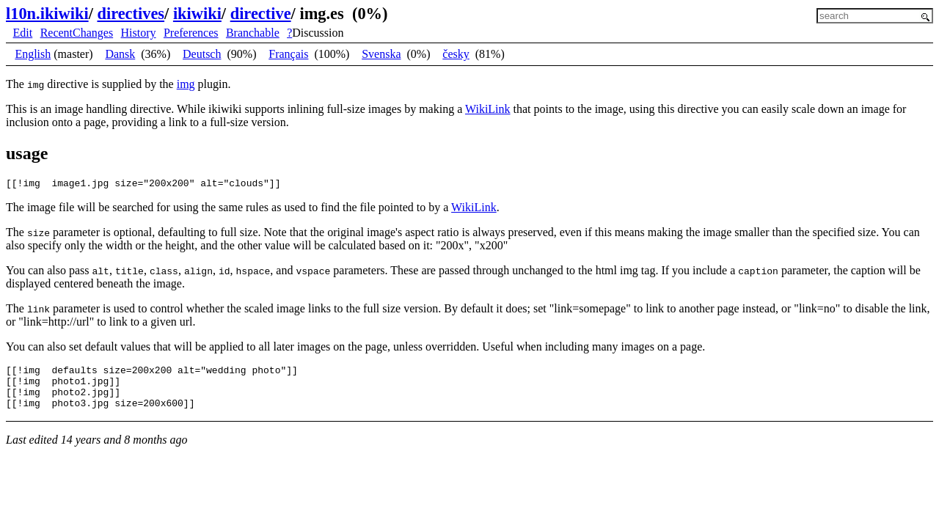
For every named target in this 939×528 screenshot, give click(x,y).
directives (130, 13)
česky (455, 54)
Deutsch (202, 54)
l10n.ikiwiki (47, 13)
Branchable (252, 32)
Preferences (191, 32)
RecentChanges (77, 32)
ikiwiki (197, 13)
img (186, 84)
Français (288, 54)
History (138, 32)
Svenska (381, 54)
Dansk (120, 54)
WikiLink (488, 109)
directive (260, 13)
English (33, 54)
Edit (23, 32)
